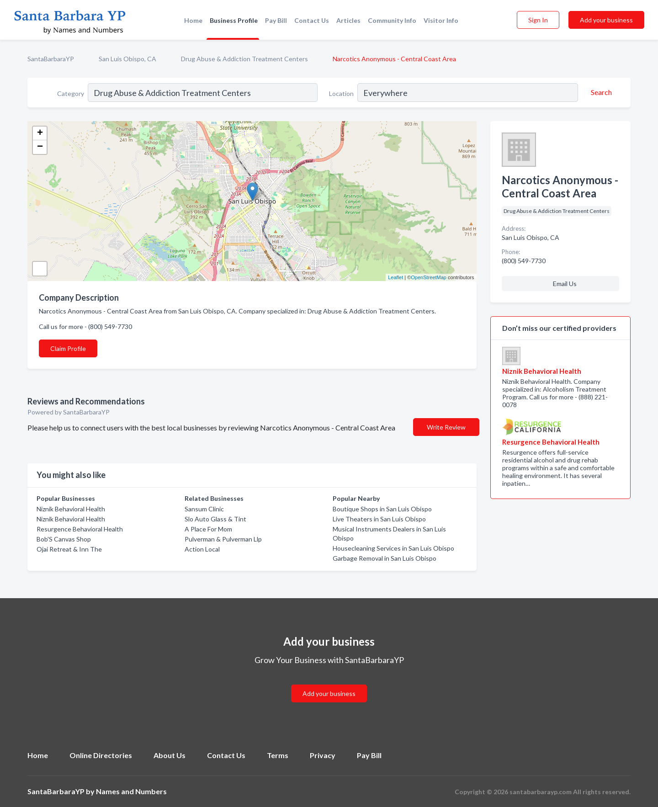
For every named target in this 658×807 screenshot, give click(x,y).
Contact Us (311, 20)
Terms (277, 755)
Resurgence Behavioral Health (80, 529)
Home (193, 20)
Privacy (322, 755)
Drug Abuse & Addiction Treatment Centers (244, 59)
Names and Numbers (131, 791)
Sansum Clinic (204, 509)
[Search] (600, 92)
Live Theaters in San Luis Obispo (379, 519)
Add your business (606, 20)
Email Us (565, 283)
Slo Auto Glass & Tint (215, 519)
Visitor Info (441, 20)
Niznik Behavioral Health (71, 509)
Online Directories (100, 755)
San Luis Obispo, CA (127, 59)
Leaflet (395, 277)
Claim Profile (68, 348)
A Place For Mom (208, 529)
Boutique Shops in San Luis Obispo (382, 509)
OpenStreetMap (428, 277)
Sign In (538, 20)
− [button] (40, 147)
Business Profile (234, 20)
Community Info (392, 20)
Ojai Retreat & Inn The (69, 549)
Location (341, 93)
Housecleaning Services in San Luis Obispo (393, 548)
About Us (170, 755)
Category (70, 93)
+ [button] (40, 133)
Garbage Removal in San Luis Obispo (384, 558)
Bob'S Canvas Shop (64, 539)
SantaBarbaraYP (50, 59)
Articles (348, 20)
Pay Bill (276, 20)
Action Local (202, 549)
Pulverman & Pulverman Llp (223, 539)
